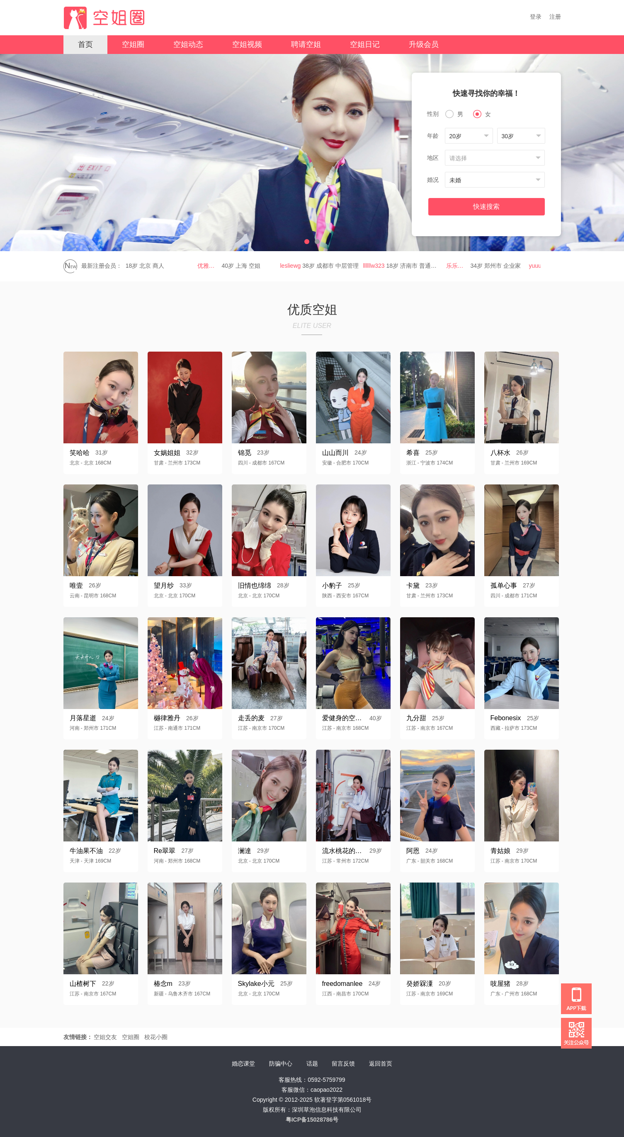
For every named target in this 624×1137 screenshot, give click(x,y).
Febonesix (505, 717)
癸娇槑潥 (419, 983)
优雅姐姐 (210, 265)
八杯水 (500, 452)
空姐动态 (188, 44)
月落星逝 (83, 717)
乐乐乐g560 (459, 265)
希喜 (413, 452)
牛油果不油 (86, 850)
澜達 (244, 850)
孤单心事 (503, 585)
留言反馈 (343, 1063)
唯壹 (76, 585)
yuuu (537, 265)
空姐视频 (247, 44)
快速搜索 (486, 206)
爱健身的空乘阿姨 (343, 717)
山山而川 (335, 452)
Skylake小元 (256, 983)
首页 (85, 44)
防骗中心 (280, 1063)
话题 (312, 1063)
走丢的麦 (251, 717)
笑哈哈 (80, 452)
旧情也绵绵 (254, 585)
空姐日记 (365, 44)
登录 (535, 16)
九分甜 (416, 717)
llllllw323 (376, 265)
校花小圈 (156, 1037)
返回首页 (380, 1063)
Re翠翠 (164, 850)
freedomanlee (342, 983)
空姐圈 (133, 44)
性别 (433, 113)
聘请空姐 (306, 44)
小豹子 (332, 585)
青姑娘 (500, 850)
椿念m (163, 983)
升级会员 (424, 44)
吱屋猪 (500, 983)
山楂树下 (83, 983)
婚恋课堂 (243, 1063)
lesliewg (292, 265)
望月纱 (164, 585)
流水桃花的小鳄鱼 (343, 850)
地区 (433, 157)
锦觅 (244, 452)
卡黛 (413, 585)
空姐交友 (105, 1037)
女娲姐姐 (167, 452)
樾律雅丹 (167, 717)
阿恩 (413, 850)
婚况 (433, 179)
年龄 (433, 135)
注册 (555, 16)
